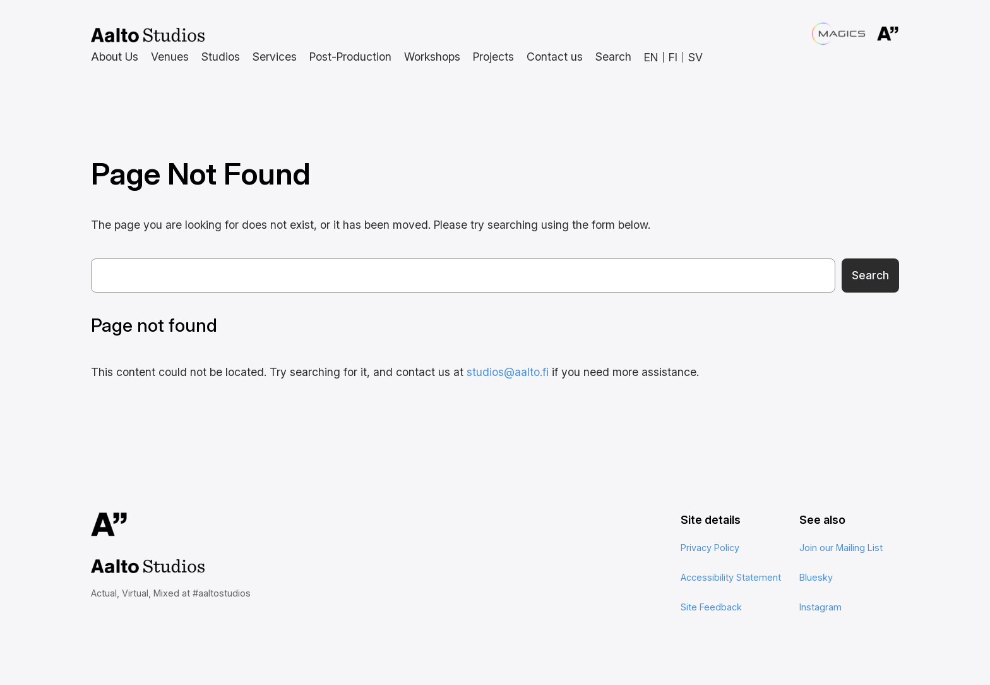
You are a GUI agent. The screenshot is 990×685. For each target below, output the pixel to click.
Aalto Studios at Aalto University (148, 35)
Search (870, 275)
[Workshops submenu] (432, 57)
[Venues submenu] (170, 57)
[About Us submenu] (114, 57)
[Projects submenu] (493, 57)
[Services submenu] (274, 57)
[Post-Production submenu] (350, 57)
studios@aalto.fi (508, 372)
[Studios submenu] (220, 57)
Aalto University (871, 34)
